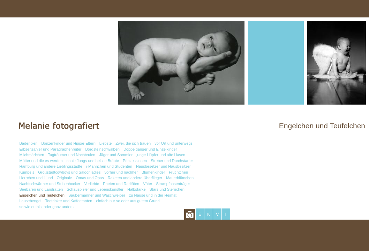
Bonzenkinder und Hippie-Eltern (69, 143)
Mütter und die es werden (41, 161)
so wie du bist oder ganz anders (47, 207)
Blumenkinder (153, 172)
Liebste (105, 143)
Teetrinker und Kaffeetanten (68, 201)
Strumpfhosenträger (173, 184)
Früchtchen (178, 172)
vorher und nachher (120, 172)
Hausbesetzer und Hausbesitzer (163, 166)
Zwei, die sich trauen (133, 143)
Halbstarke (136, 189)
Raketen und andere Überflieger (135, 178)
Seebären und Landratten (41, 189)
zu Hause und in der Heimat (152, 195)
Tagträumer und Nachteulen (71, 155)
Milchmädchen (32, 155)
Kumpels (27, 172)
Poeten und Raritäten (121, 184)
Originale (64, 178)
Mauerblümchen (180, 178)
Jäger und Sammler (116, 155)
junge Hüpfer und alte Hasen (160, 155)
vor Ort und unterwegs (174, 143)
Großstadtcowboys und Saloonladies (69, 172)
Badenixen (29, 143)
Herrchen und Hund (36, 178)
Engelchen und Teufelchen (42, 195)
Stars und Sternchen (167, 189)
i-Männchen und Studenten (109, 166)
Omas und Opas (90, 178)
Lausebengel (31, 201)
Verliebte (91, 184)
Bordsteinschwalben (102, 149)
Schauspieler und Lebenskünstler (95, 189)
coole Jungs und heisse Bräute (93, 161)
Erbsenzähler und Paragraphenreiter (51, 149)
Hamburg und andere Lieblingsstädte (51, 166)
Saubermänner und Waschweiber (96, 195)
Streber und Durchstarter (172, 161)
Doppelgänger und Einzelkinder (150, 149)
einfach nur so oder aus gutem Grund (127, 201)
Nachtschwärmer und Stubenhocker (50, 184)
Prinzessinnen (135, 161)
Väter (147, 184)
